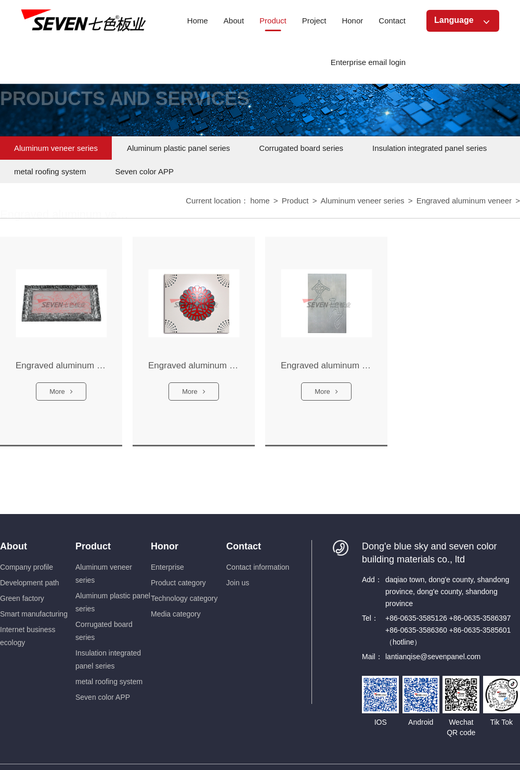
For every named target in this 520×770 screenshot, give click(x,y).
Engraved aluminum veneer (464, 201)
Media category (176, 614)
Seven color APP (144, 171)
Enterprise (167, 567)
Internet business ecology (28, 636)
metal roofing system (50, 171)
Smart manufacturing (34, 614)
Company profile (26, 567)
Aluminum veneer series (56, 148)
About (13, 546)
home (260, 201)
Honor (164, 546)
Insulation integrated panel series (429, 148)
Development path (29, 583)
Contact (243, 546)
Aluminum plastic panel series (178, 148)
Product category (178, 583)
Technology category (184, 598)
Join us (237, 583)
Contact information (257, 567)
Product (295, 201)
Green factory (22, 598)
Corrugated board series (301, 148)
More (61, 398)
